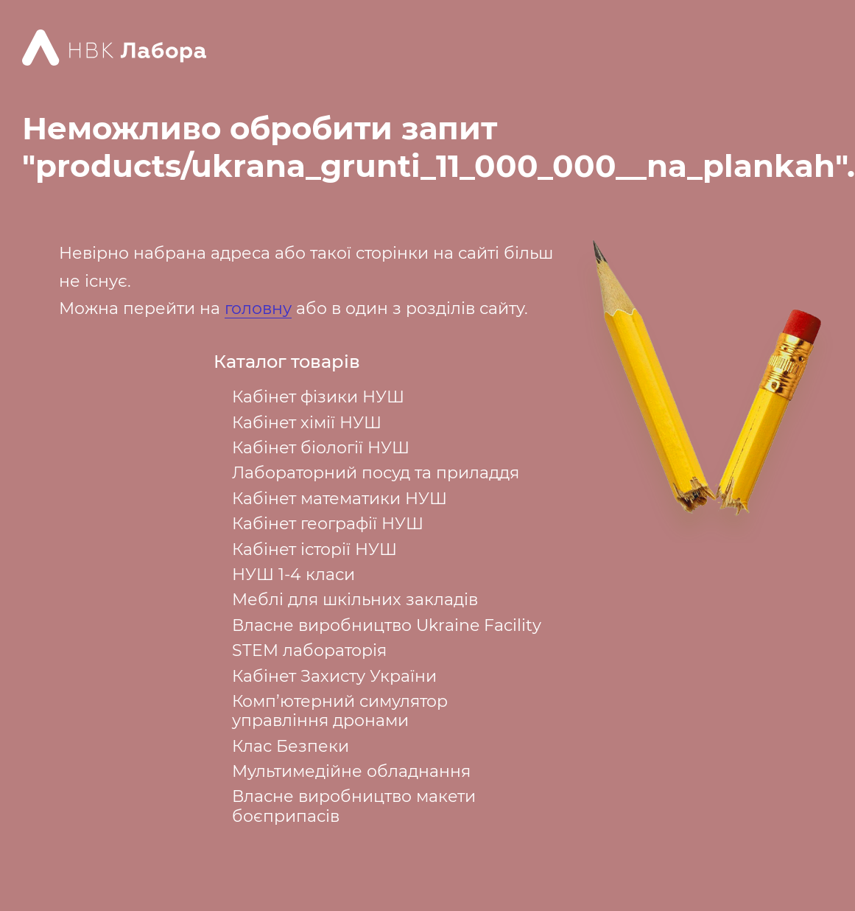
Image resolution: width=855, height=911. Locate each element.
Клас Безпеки (290, 746)
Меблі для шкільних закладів (355, 600)
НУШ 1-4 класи (293, 574)
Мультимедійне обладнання (351, 771)
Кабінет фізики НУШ (318, 397)
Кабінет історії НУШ (314, 549)
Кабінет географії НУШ (327, 524)
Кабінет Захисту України (334, 676)
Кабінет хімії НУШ (306, 423)
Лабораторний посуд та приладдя (375, 473)
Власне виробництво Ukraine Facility (386, 625)
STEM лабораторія (309, 650)
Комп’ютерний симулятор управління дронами (340, 710)
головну (258, 308)
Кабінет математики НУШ (339, 499)
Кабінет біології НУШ (320, 448)
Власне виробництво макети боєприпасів (354, 806)
